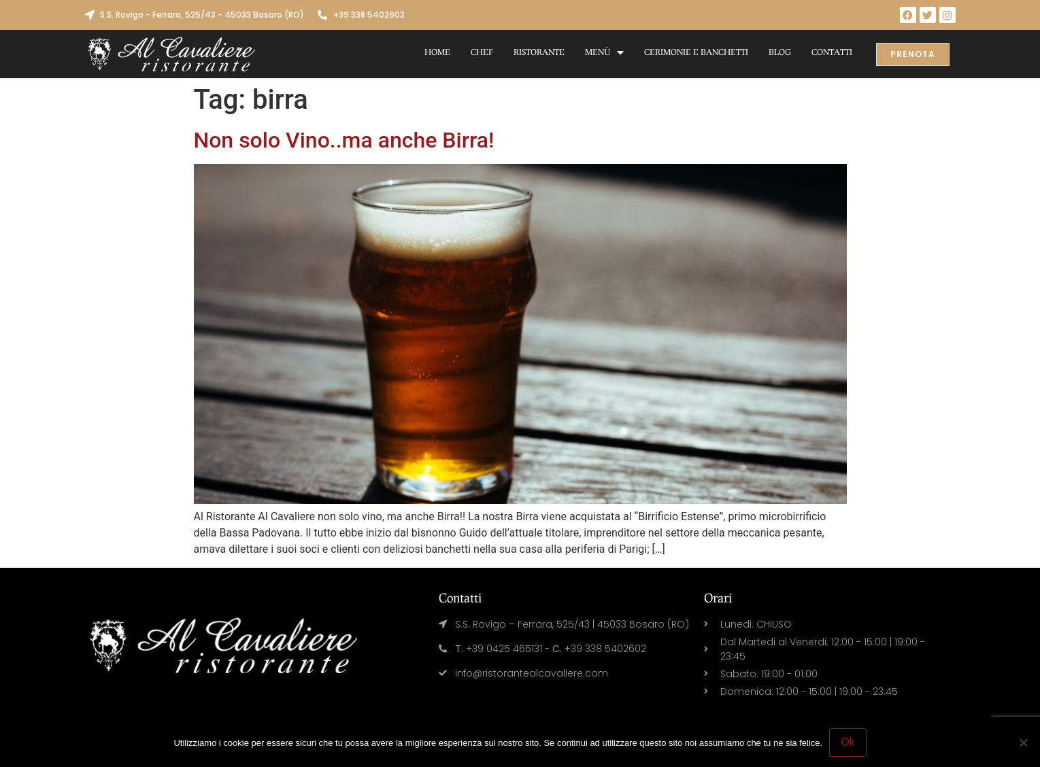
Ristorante (539, 52)
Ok (847, 742)
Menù (604, 52)
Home (437, 52)
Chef (482, 52)
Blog (780, 52)
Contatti (831, 52)
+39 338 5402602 (369, 14)
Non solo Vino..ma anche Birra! (344, 140)
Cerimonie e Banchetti (696, 52)
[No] (1023, 742)
